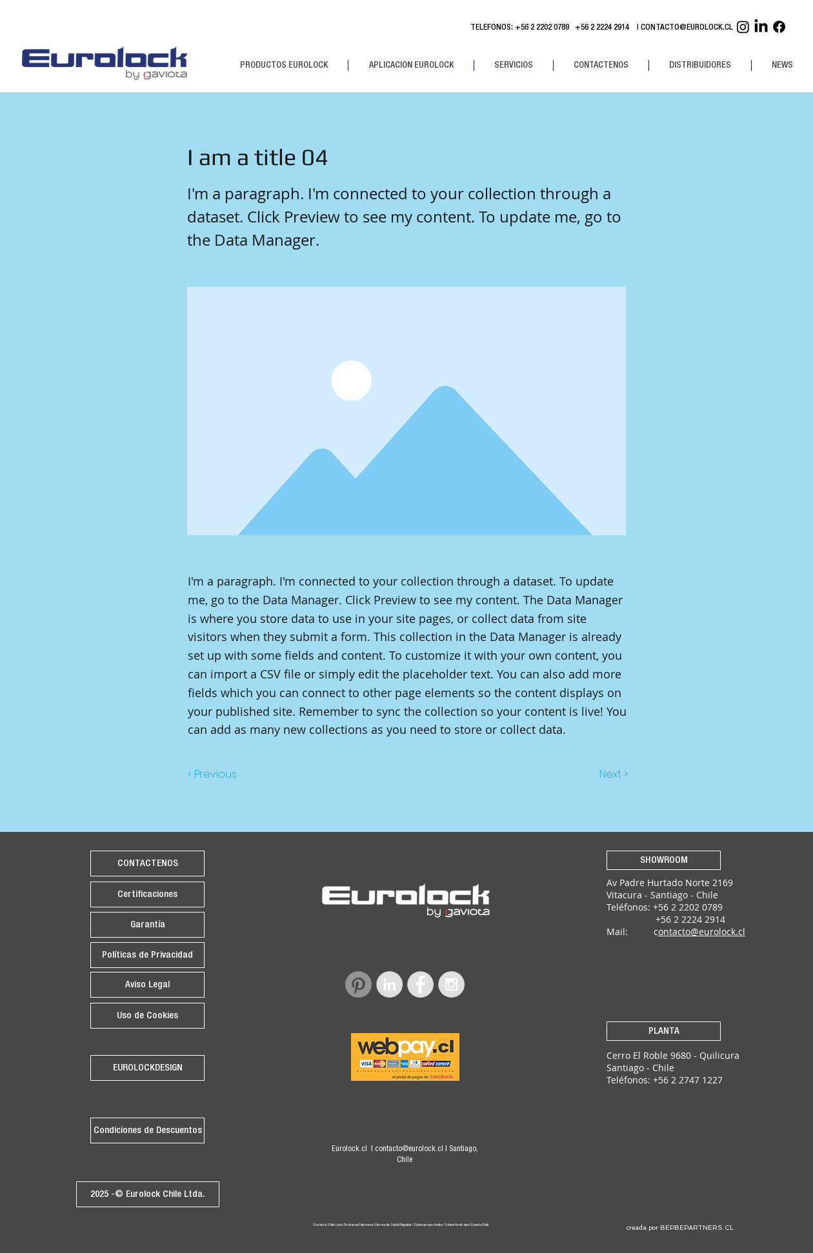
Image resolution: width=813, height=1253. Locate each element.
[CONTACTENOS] (147, 863)
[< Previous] (214, 774)
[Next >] (612, 774)
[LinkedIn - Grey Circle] (389, 984)
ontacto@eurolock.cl (701, 931)
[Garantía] (147, 925)
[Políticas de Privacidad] (147, 955)
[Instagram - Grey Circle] (451, 984)
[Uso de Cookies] (147, 1016)
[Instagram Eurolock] (743, 27)
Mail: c (632, 931)
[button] (283, 65)
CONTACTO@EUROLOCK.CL (687, 28)
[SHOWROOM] (664, 860)
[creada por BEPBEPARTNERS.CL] (680, 1228)
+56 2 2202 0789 (542, 28)
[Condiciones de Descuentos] (147, 1130)
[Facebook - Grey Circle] (420, 984)
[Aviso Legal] (147, 985)
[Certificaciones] (147, 894)
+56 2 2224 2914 (604, 28)
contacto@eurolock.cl (409, 1149)
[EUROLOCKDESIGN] (147, 1068)
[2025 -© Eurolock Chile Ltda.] (147, 1194)
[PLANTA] (664, 1031)
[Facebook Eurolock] (779, 27)
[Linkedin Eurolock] (761, 27)
